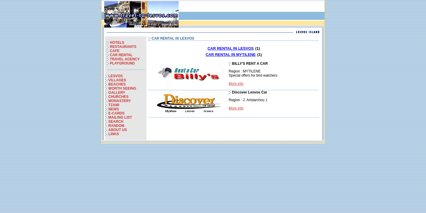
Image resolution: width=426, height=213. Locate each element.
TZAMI (113, 105)
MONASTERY (119, 101)
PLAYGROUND (122, 63)
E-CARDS (116, 113)
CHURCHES (118, 97)
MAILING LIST (120, 117)
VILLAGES (117, 80)
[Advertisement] (254, 14)
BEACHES (117, 84)
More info (236, 84)
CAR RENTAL (121, 55)
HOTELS (117, 43)
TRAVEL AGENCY (125, 59)
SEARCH (115, 122)
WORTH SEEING (122, 88)
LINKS (113, 134)
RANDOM (116, 126)
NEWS (113, 109)
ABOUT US (117, 130)
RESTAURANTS (123, 47)
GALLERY (116, 93)
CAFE (115, 51)
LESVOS (115, 76)
